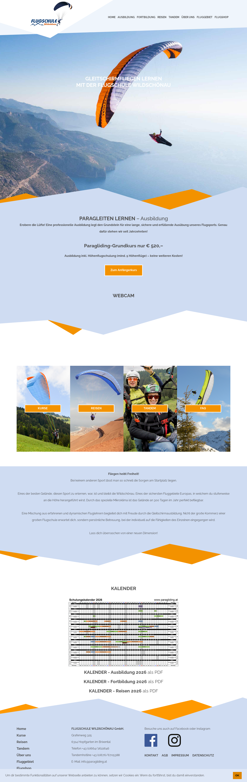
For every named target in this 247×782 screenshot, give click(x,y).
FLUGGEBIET (204, 17)
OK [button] (237, 775)
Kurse (21, 735)
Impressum (180, 755)
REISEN (161, 17)
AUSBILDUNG (126, 17)
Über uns (24, 755)
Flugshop (24, 768)
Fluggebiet (25, 762)
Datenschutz (203, 755)
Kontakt (151, 755)
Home (21, 729)
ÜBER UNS (188, 17)
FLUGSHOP (222, 17)
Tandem (23, 748)
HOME (111, 17)
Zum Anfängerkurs (124, 270)
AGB (165, 755)
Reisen (22, 742)
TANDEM (174, 17)
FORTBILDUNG (146, 17)
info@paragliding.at (94, 761)
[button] (205, 775)
